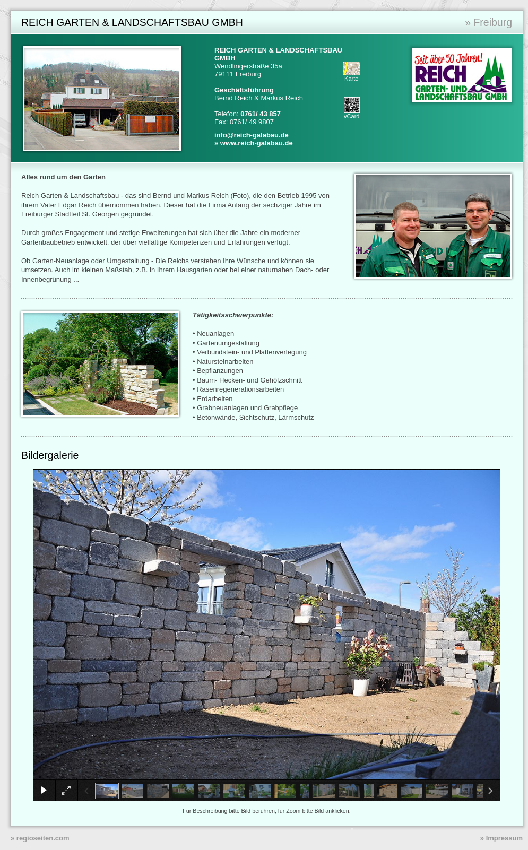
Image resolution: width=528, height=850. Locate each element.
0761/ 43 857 (260, 114)
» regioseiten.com (40, 838)
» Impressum (501, 838)
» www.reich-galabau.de (253, 143)
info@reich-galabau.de (251, 135)
